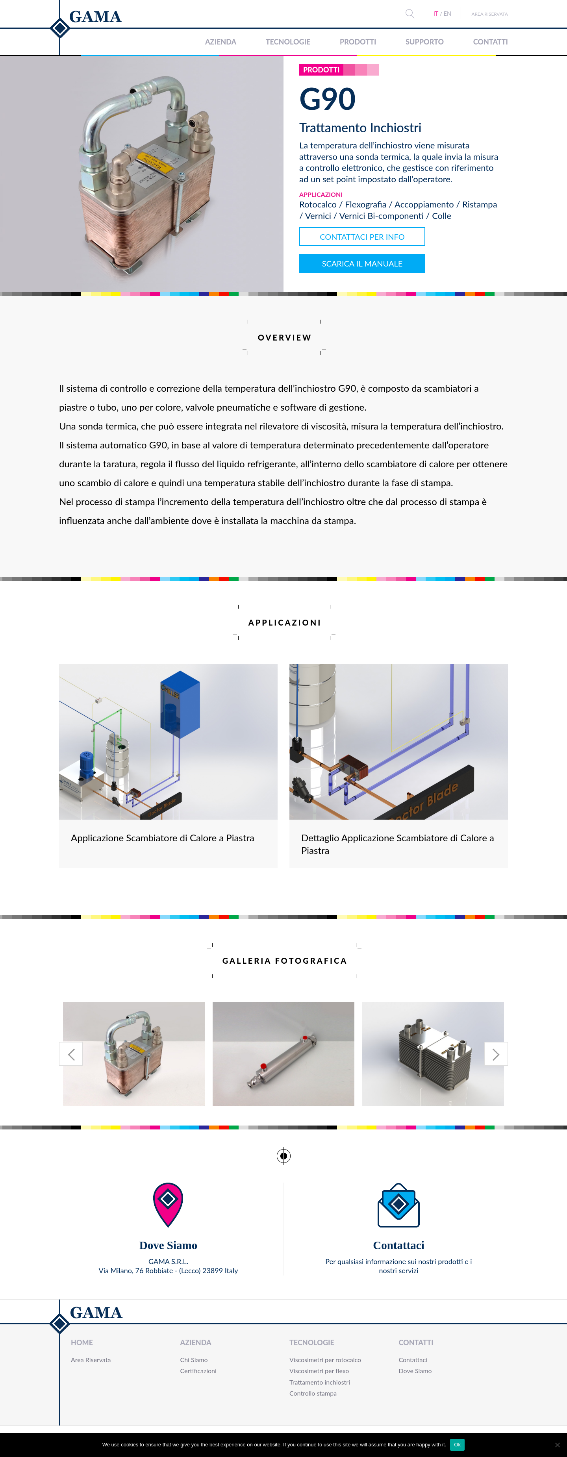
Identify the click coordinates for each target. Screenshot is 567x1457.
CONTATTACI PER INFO (362, 236)
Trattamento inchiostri (319, 1382)
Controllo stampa (313, 1393)
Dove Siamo (415, 1370)
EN (439, 13)
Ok (457, 1445)
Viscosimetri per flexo (319, 1370)
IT (428, 13)
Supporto (425, 41)
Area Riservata (486, 13)
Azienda (220, 41)
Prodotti (358, 41)
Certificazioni (198, 1370)
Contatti (490, 41)
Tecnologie (288, 41)
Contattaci (413, 1359)
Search (402, 14)
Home (82, 1342)
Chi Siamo (194, 1359)
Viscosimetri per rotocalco (325, 1359)
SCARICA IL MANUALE (362, 263)
